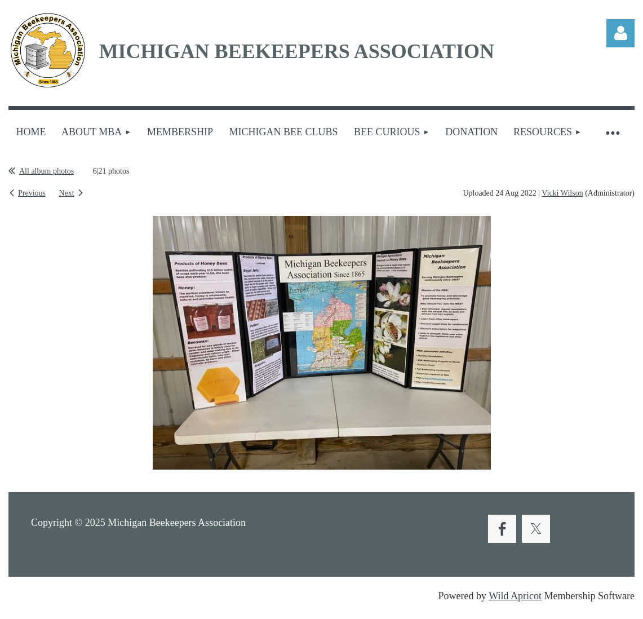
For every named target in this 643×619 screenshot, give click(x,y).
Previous (32, 193)
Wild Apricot (515, 596)
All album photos (46, 171)
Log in (620, 33)
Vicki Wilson (562, 193)
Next (66, 193)
